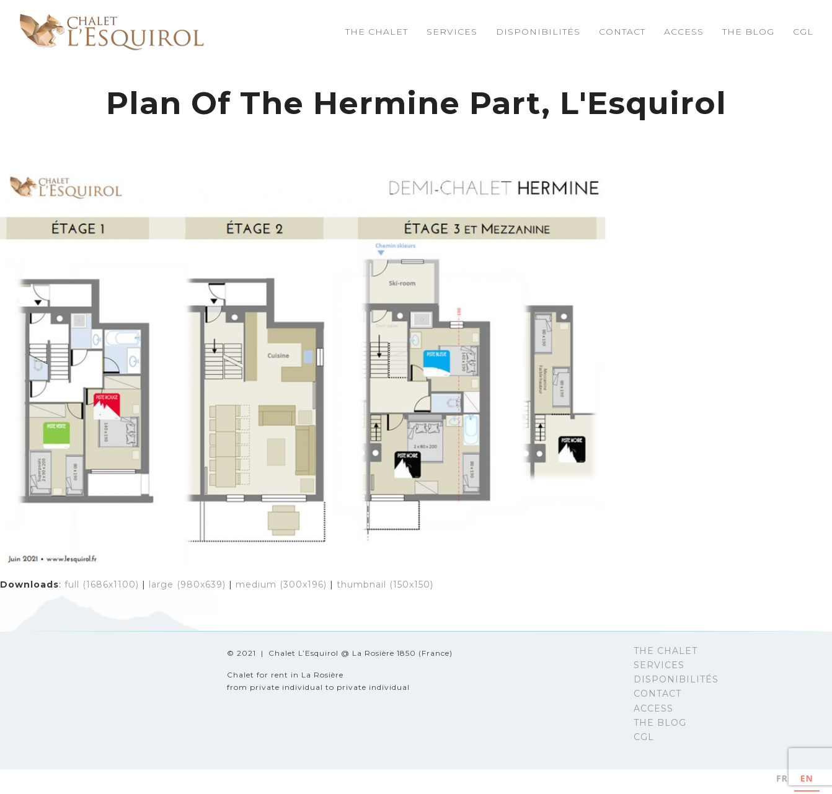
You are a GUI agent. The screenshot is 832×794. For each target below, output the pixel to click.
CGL (644, 737)
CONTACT (657, 693)
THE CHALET (665, 650)
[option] (782, 780)
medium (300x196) (281, 584)
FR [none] (782, 778)
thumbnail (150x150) (385, 584)
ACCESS (653, 708)
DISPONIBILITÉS (676, 679)
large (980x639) (187, 584)
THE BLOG (660, 722)
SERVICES (659, 665)
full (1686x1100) (101, 584)
